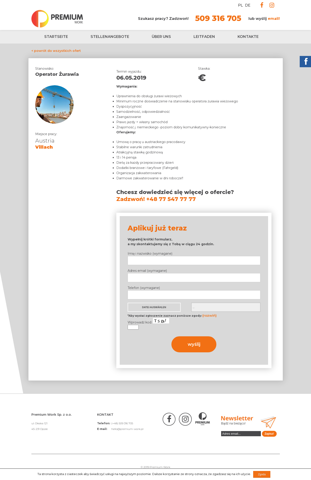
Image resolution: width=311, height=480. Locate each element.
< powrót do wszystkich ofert (56, 51)
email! (274, 18)
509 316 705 (218, 18)
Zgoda (262, 474)
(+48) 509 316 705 (122, 423)
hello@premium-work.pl (127, 429)
